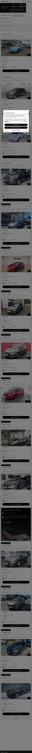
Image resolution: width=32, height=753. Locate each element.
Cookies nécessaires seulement (16, 127)
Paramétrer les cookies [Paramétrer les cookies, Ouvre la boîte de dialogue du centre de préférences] (16, 130)
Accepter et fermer (16, 124)
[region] (16, 121)
